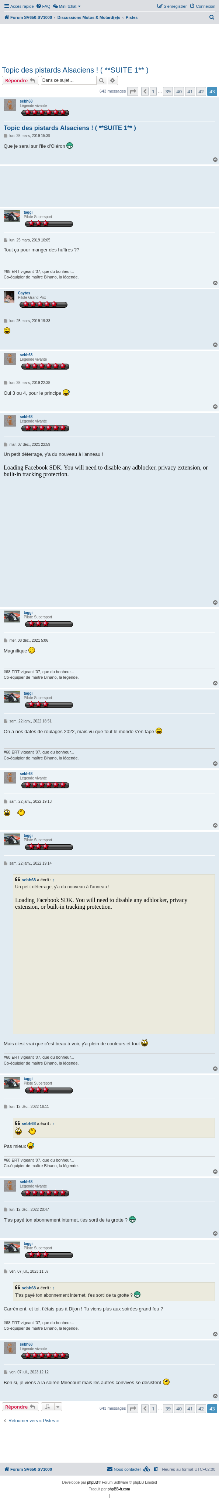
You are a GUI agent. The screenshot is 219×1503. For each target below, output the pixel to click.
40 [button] (179, 91)
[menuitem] (43, 6)
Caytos (24, 293)
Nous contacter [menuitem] (124, 1469)
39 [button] (168, 91)
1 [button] (153, 91)
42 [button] (201, 91)
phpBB (92, 1482)
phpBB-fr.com (119, 1489)
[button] (132, 91)
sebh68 (26, 101)
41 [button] (190, 91)
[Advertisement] (109, 43)
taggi (28, 212)
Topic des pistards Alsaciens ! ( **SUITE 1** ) (75, 70)
